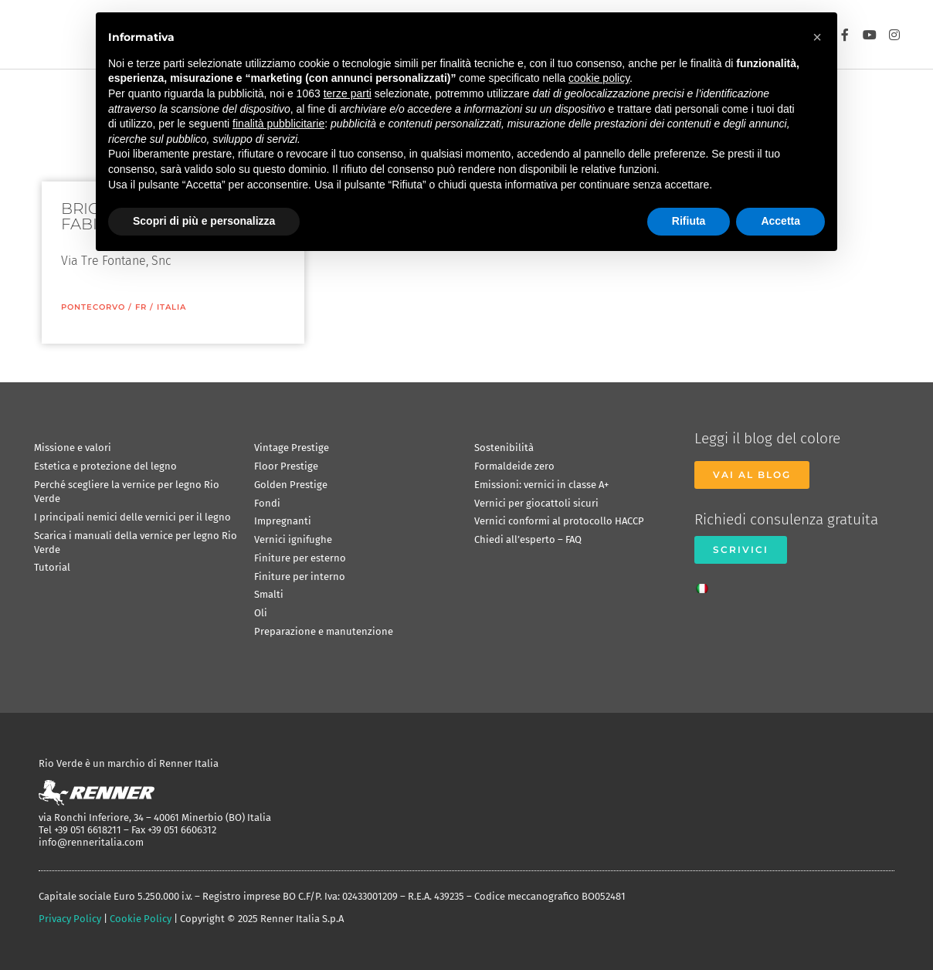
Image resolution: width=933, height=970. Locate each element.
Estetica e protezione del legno (105, 466)
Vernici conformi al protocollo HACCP (559, 521)
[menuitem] (706, 583)
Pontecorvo (93, 307)
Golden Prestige (290, 484)
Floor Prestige (286, 466)
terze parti (348, 93)
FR (141, 307)
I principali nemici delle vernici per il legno (132, 517)
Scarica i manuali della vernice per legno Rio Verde (135, 542)
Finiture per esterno (300, 558)
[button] (817, 37)
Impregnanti (282, 521)
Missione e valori (72, 447)
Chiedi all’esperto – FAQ (528, 539)
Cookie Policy (140, 918)
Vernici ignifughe (293, 539)
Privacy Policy (70, 918)
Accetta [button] (780, 221)
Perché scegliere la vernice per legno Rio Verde (126, 491)
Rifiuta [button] (689, 221)
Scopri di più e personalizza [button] (204, 221)
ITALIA (171, 307)
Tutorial (52, 567)
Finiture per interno (299, 576)
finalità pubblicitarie (278, 123)
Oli (260, 613)
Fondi (267, 503)
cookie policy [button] (598, 78)
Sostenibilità (504, 447)
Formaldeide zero (514, 466)
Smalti (268, 594)
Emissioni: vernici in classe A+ (541, 484)
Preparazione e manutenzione (323, 631)
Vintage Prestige (291, 447)
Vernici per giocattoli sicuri (536, 503)
